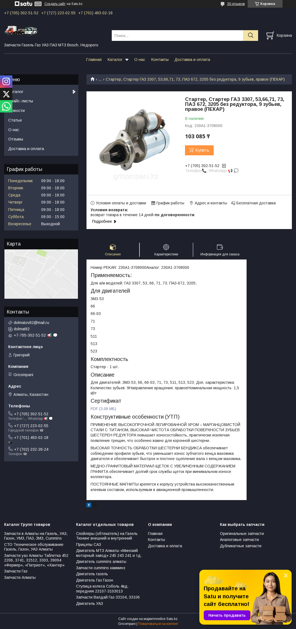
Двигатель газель (92, 574)
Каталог (114, 59)
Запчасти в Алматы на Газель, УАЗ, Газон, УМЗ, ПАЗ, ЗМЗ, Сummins (36, 536)
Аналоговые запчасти (239, 539)
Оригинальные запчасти (242, 533)
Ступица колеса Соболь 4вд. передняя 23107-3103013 (102, 588)
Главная (94, 59)
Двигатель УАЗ (89, 603)
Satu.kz (172, 619)
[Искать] (250, 35)
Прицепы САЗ (88, 544)
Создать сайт (54, 4)
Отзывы (15, 139)
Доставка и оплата (192, 59)
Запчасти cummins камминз (100, 568)
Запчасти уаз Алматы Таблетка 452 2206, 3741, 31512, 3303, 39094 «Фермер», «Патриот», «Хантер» (36, 560)
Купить (202, 150)
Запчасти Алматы (20, 577)
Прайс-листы (20, 100)
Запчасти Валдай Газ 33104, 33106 (108, 597)
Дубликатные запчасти (240, 546)
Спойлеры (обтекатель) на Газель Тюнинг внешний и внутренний (107, 536)
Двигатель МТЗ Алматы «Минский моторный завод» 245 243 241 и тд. (109, 553)
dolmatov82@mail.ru (31, 322)
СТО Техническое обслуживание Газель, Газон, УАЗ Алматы (33, 547)
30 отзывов (236, 4)
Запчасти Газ (15, 571)
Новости (16, 110)
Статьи (15, 120)
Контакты (160, 59)
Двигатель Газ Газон (94, 580)
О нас (139, 59)
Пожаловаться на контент (158, 624)
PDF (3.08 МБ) (103, 409)
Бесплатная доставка (256, 203)
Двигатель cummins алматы (101, 561)
